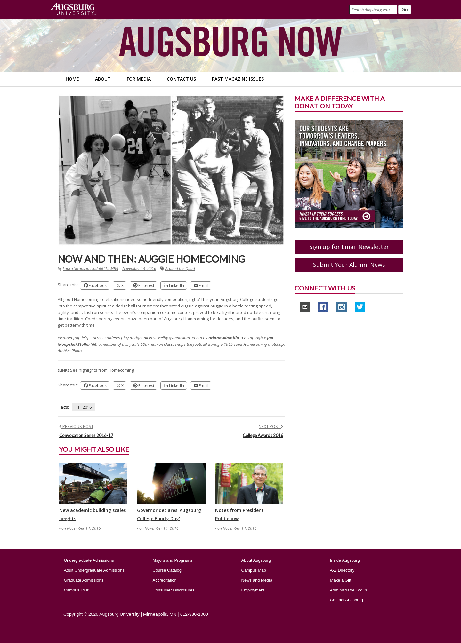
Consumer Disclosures (174, 590)
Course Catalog (167, 570)
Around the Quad (180, 268)
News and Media (256, 580)
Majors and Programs (172, 560)
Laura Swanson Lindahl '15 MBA (90, 268)
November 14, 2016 (139, 268)
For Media (139, 79)
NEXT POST (271, 426)
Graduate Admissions (84, 580)
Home (72, 79)
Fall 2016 (84, 407)
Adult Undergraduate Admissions (94, 570)
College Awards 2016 (263, 435)
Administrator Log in (348, 590)
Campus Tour (76, 590)
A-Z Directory (342, 570)
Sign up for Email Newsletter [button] (349, 246)
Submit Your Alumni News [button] (349, 264)
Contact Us (181, 79)
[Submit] (404, 9)
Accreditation (165, 580)
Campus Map (253, 570)
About (103, 79)
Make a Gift (340, 580)
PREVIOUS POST (76, 426)
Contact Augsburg (346, 600)
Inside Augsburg (345, 560)
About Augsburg (256, 560)
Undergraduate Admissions (89, 560)
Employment (252, 590)
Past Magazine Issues (238, 79)
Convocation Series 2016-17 (86, 435)
